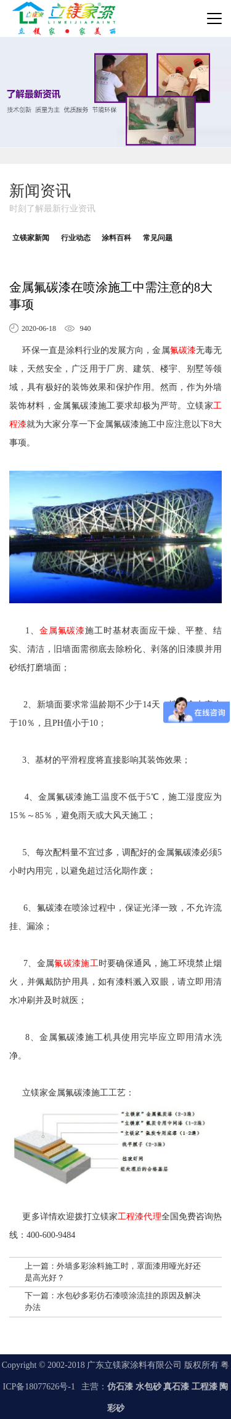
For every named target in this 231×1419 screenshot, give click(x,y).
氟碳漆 (183, 350)
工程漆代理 (139, 1216)
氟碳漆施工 (76, 963)
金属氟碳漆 (62, 630)
